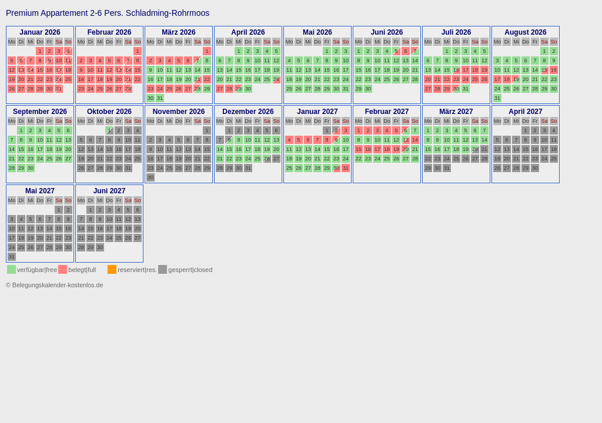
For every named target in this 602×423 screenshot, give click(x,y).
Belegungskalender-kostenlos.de (57, 284)
